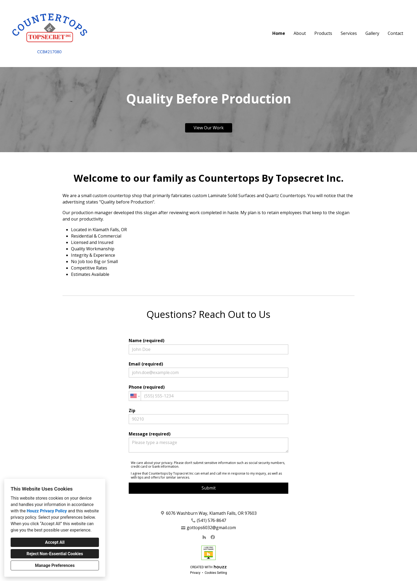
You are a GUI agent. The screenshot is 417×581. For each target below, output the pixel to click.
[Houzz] (204, 537)
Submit (209, 488)
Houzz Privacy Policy (47, 510)
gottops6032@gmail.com (211, 527)
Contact (395, 33)
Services (349, 33)
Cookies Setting (216, 573)
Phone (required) (208, 392)
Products (323, 33)
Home (278, 33)
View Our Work (209, 128)
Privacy (195, 573)
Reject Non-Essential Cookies (55, 553)
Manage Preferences (54, 565)
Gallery (372, 33)
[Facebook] (212, 537)
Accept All (55, 542)
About (300, 33)
